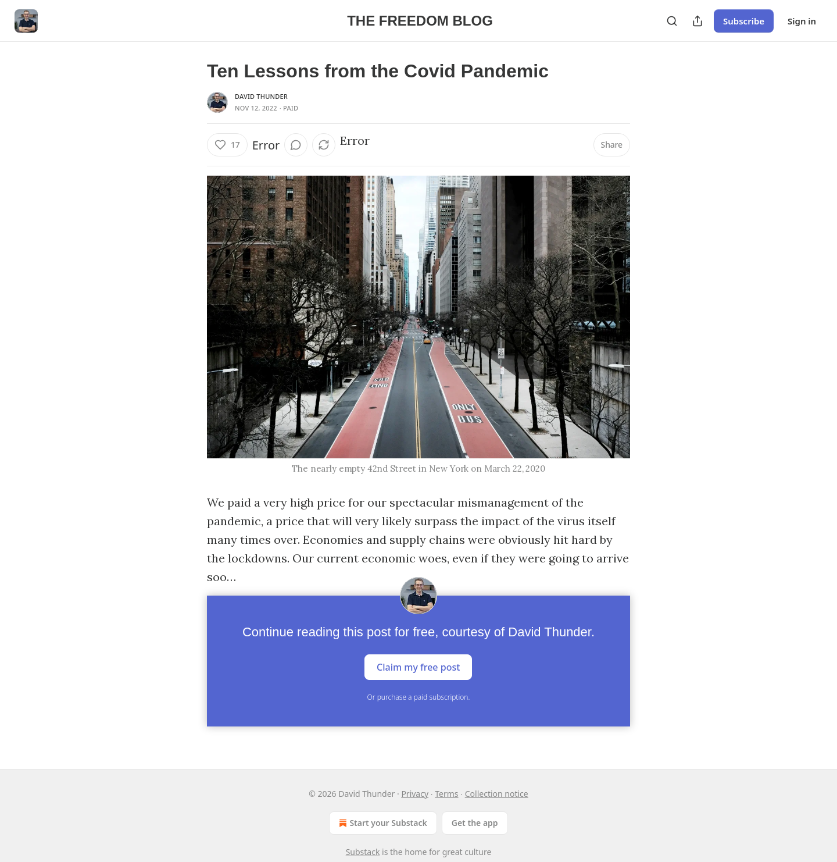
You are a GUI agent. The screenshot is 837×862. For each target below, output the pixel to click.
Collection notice (496, 793)
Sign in (802, 21)
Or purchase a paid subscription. (418, 697)
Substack (363, 851)
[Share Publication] (697, 21)
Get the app (475, 822)
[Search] (672, 21)
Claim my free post (418, 667)
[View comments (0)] (295, 144)
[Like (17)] (227, 144)
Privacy (414, 793)
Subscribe (743, 21)
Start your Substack (382, 823)
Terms (446, 793)
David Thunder (261, 96)
